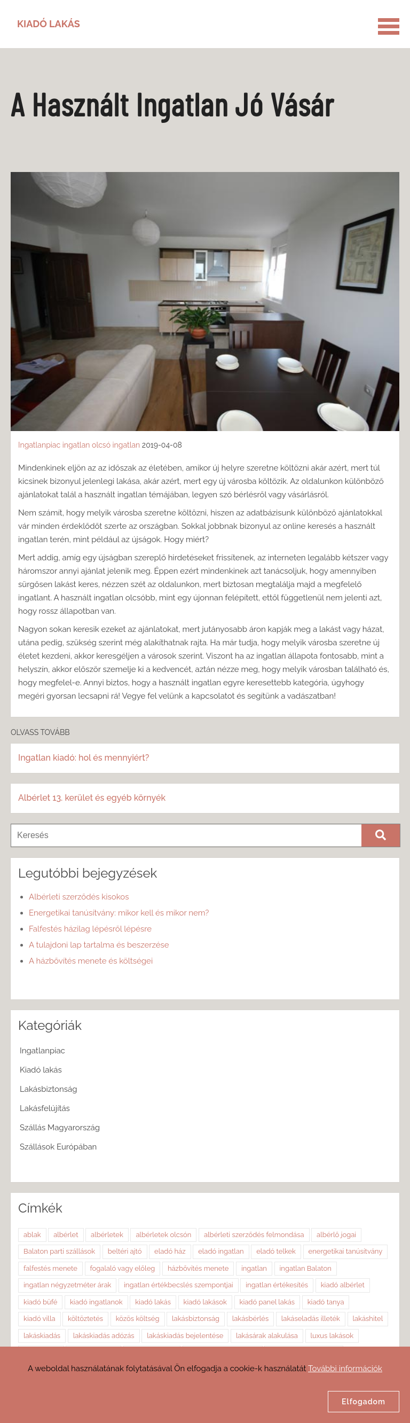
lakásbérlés (250, 1319)
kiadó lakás (153, 1302)
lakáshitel (368, 1319)
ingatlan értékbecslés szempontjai (178, 1285)
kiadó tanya (326, 1302)
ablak (32, 1235)
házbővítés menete (198, 1268)
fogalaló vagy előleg (122, 1268)
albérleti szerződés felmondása (254, 1235)
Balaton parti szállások (59, 1251)
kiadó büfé (40, 1302)
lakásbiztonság (195, 1319)
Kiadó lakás (41, 1070)
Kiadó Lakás (48, 23)
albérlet (65, 1235)
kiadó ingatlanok (96, 1302)
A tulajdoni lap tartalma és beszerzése (99, 945)
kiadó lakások (205, 1302)
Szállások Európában (58, 1147)
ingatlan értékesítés (277, 1285)
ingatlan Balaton (306, 1268)
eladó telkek (276, 1251)
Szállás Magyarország (60, 1127)
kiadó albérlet (343, 1285)
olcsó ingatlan (116, 445)
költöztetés (85, 1319)
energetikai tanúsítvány (346, 1251)
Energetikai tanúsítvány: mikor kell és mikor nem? (119, 913)
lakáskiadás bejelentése (185, 1336)
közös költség (138, 1319)
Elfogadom (363, 1401)
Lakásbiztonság (48, 1089)
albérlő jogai (336, 1235)
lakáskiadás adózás (104, 1336)
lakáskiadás (41, 1336)
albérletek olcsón (163, 1235)
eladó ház (169, 1251)
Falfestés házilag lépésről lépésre (90, 929)
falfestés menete (50, 1268)
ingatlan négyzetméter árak (67, 1285)
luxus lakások (332, 1336)
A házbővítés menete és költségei (91, 961)
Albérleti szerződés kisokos (79, 897)
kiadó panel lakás (267, 1302)
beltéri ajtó (125, 1251)
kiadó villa (39, 1319)
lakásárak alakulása (267, 1336)
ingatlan (76, 445)
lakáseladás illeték (310, 1319)
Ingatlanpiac (39, 445)
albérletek (107, 1235)
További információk (345, 1368)
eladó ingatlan (220, 1251)
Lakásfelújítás (45, 1108)
